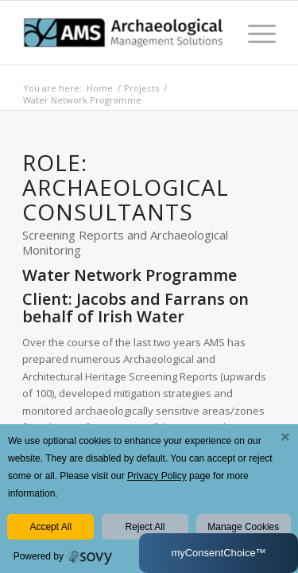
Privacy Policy (157, 475)
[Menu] (254, 32)
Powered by (39, 556)
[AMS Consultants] (123, 32)
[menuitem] (254, 32)
